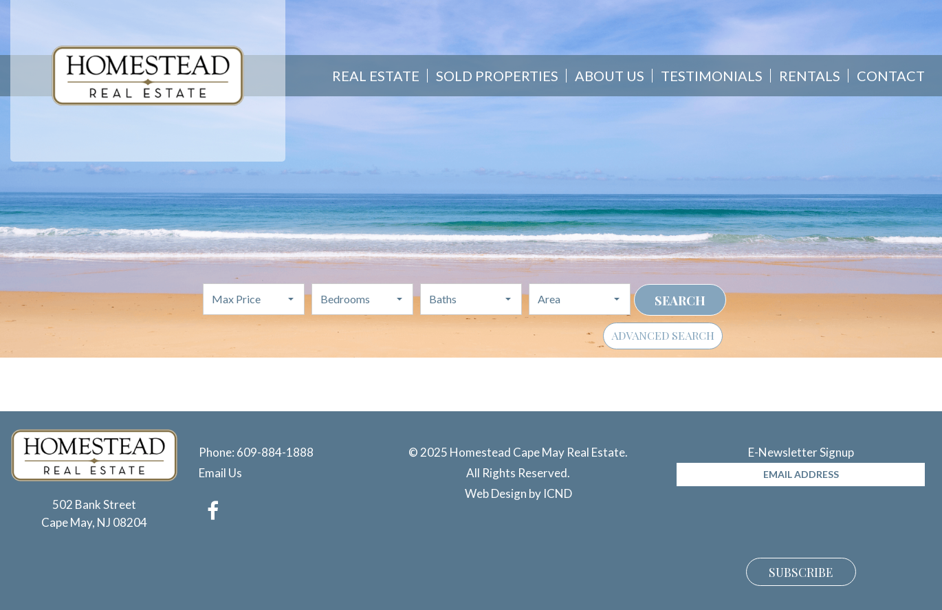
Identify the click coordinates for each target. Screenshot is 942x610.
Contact (891, 75)
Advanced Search (662, 335)
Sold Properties (497, 75)
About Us (609, 75)
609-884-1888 (275, 452)
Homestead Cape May (148, 76)
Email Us (220, 473)
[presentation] (781, 520)
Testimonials (712, 75)
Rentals (809, 75)
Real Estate (375, 75)
